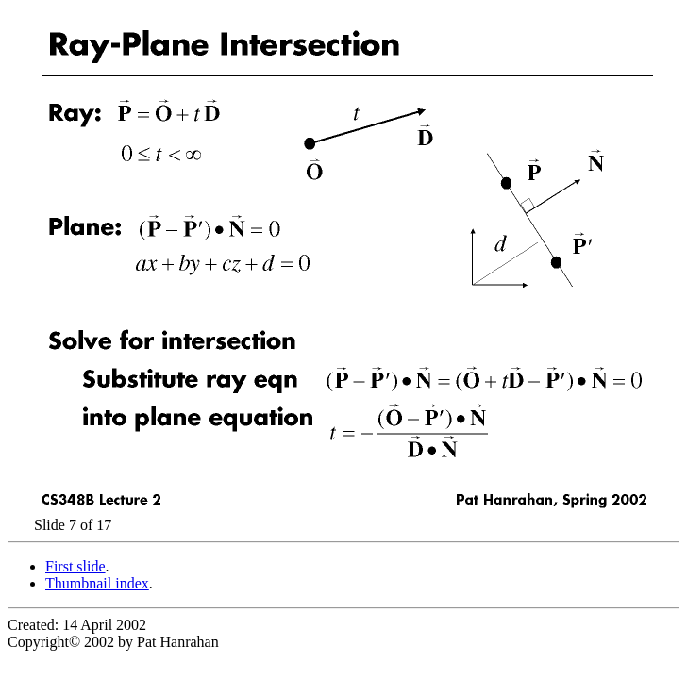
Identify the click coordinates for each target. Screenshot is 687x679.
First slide (75, 566)
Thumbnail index (97, 583)
